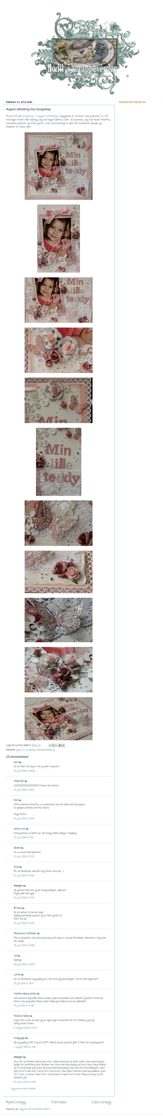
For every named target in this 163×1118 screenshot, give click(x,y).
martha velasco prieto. (25, 994)
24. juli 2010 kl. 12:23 (24, 856)
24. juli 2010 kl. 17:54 (24, 898)
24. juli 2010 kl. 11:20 (23, 837)
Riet (16, 800)
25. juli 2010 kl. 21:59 (24, 945)
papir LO (20, 750)
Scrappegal (19, 1038)
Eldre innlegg (101, 1102)
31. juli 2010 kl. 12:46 (24, 1006)
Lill (15, 956)
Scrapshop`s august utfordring (40, 116)
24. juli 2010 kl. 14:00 (24, 876)
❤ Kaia (17, 908)
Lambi (17, 975)
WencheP (19, 781)
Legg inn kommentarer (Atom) (34, 1109)
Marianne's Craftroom (25, 933)
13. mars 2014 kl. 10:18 (24, 1082)
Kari (16, 762)
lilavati (17, 848)
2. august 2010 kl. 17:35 (25, 1028)
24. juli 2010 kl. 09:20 (24, 771)
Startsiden (59, 1102)
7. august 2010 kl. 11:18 (24, 1047)
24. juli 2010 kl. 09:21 (24, 790)
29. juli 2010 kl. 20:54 (24, 964)
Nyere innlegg (16, 1102)
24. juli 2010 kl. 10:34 (24, 819)
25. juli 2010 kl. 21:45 (24, 923)
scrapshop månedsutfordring (40, 750)
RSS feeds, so (21, 1074)
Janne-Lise (19, 829)
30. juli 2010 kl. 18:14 (23, 983)
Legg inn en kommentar (22, 1089)
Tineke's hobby (21, 1016)
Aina (16, 867)
